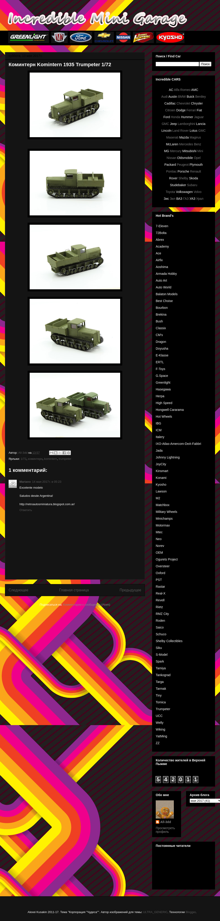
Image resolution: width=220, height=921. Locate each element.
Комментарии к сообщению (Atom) (86, 604)
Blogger (191, 912)
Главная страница (74, 590)
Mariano (25, 481)
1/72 (23, 458)
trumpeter (65, 458)
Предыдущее (130, 590)
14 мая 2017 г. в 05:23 (46, 481)
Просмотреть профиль (165, 829)
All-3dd (165, 822)
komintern (50, 458)
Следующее (18, 590)
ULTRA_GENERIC (155, 912)
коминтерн (35, 458)
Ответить (25, 510)
